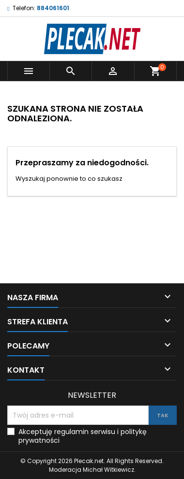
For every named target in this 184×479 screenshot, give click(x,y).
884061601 (53, 8)
